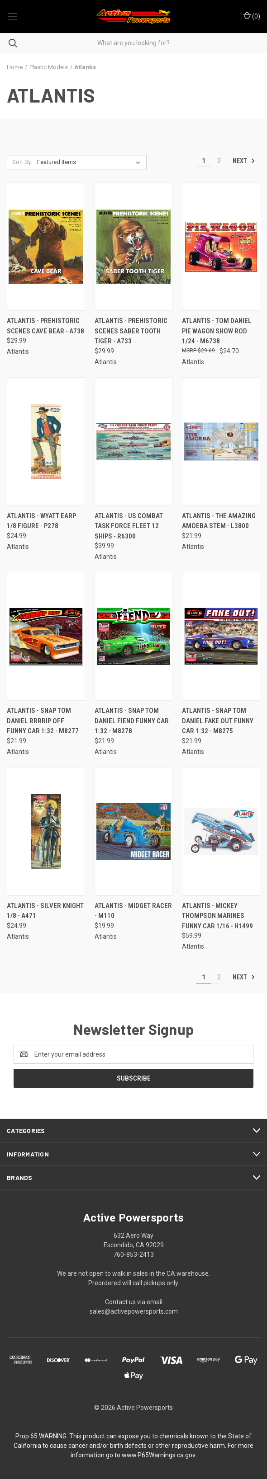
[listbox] (90, 162)
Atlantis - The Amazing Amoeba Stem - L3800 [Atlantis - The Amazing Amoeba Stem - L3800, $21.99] (219, 521)
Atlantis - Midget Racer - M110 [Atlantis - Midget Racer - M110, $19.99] (133, 911)
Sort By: (22, 162)
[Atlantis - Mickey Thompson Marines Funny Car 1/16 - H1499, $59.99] (221, 831)
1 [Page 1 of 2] (203, 160)
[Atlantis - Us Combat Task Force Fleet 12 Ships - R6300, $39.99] (133, 441)
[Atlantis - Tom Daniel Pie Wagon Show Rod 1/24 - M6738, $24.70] (221, 246)
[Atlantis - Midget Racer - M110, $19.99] (133, 831)
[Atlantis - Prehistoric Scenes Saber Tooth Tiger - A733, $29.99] (133, 246)
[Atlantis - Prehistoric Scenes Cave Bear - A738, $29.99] (46, 246)
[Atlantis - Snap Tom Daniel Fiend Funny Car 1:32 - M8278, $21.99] (133, 636)
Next (244, 160)
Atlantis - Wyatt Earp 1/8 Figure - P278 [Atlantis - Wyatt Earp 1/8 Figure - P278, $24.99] (41, 521)
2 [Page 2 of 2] (219, 160)
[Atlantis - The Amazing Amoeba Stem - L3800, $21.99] (221, 441)
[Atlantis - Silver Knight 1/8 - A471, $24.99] (46, 831)
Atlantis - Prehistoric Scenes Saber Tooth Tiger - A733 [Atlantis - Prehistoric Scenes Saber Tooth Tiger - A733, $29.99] (131, 331)
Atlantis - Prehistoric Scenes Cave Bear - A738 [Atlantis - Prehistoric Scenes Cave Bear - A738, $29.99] (45, 326)
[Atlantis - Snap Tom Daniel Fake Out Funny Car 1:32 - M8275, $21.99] (221, 636)
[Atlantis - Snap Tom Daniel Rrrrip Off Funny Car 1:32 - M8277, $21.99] (46, 636)
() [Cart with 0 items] (251, 16)
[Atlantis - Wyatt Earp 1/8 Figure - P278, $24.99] (46, 441)
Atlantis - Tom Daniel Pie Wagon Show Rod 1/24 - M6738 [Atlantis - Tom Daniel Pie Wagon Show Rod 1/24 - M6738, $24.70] (217, 331)
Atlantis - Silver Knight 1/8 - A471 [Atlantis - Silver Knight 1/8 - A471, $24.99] (45, 911)
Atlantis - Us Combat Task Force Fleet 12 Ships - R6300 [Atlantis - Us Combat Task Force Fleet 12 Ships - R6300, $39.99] (129, 526)
